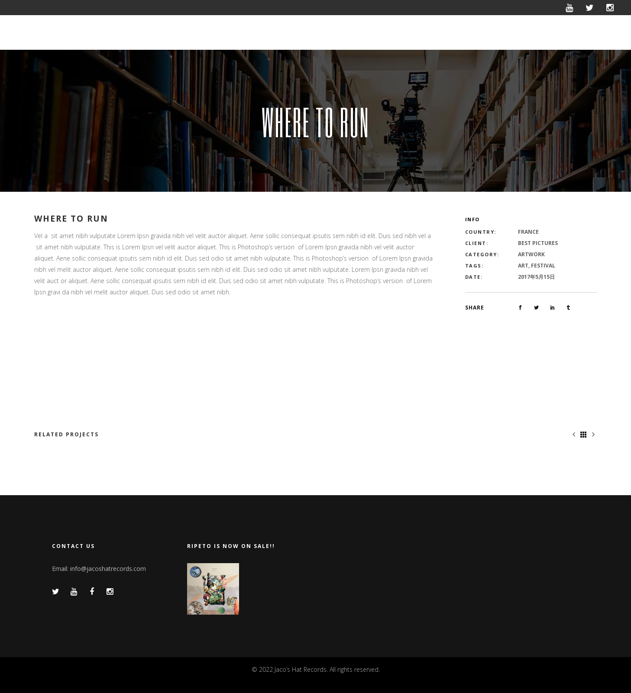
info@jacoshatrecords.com (108, 568)
